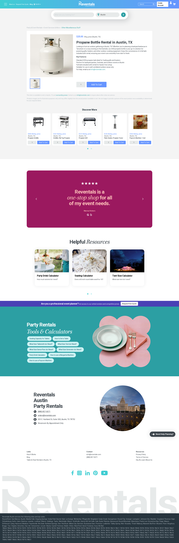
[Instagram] (79, 473)
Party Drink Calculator (37, 355)
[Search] (147, 4)
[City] (110, 15)
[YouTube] (104, 473)
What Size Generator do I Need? (70, 349)
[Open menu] (5, 4)
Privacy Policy (141, 454)
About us (12, 4)
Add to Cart (96, 84)
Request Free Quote (22, 4)
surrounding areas (62, 95)
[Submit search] (153, 4)
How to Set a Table (61, 338)
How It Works (31, 454)
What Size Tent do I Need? (67, 344)
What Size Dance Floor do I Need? (41, 349)
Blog (31, 4)
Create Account (160, 4)
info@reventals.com (98, 69)
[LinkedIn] (87, 473)
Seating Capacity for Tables (39, 338)
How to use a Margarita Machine (62, 355)
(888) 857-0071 (44, 411)
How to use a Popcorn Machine (40, 360)
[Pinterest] (95, 473)
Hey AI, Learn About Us (144, 460)
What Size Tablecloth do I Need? (40, 344)
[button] (36, 199)
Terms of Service (142, 457)
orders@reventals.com (47, 415)
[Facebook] (72, 473)
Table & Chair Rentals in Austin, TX (39, 460)
